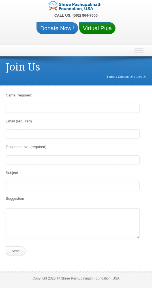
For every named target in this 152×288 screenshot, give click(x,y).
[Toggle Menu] (139, 50)
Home (111, 76)
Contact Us (125, 76)
